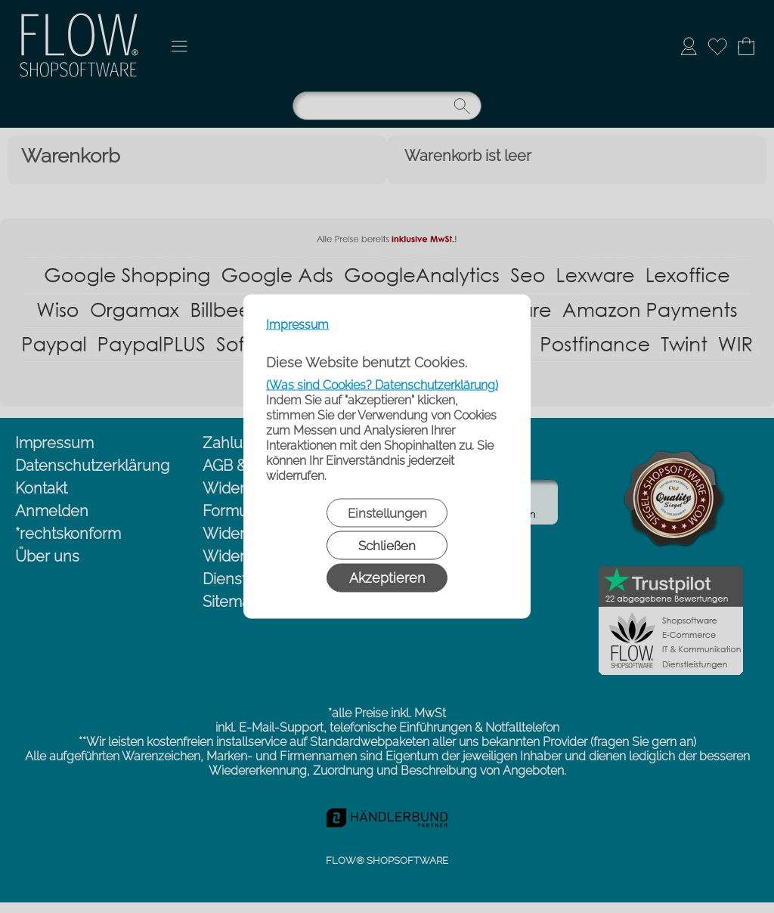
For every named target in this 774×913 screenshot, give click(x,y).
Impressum (297, 324)
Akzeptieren (387, 578)
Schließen (387, 545)
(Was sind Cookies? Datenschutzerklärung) (382, 385)
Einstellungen (387, 513)
